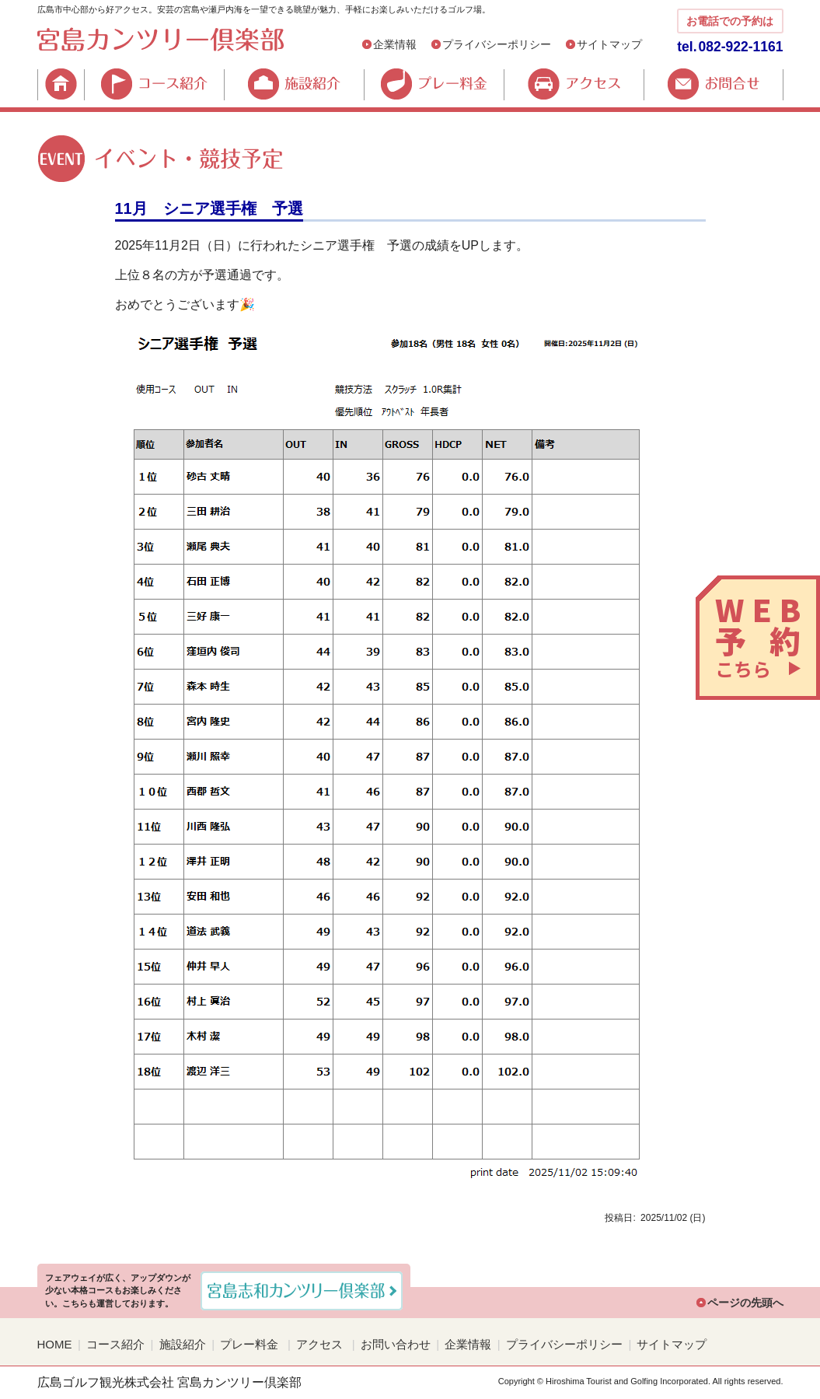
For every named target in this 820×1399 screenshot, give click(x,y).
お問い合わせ (396, 1344)
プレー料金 (434, 84)
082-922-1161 (741, 46)
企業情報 (395, 44)
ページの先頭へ (745, 1302)
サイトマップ (609, 44)
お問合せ (713, 84)
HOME (60, 84)
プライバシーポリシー (496, 44)
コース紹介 (154, 84)
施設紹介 (294, 84)
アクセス (574, 84)
